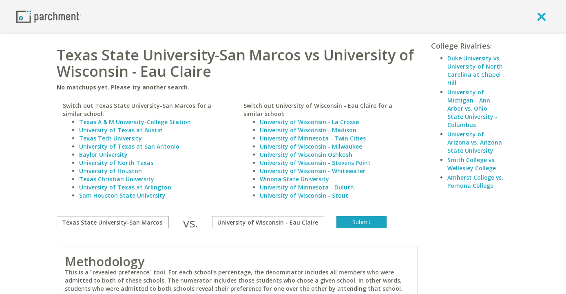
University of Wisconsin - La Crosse (309, 122)
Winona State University (294, 179)
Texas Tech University (110, 138)
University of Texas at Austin (121, 130)
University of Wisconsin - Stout (304, 195)
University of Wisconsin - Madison (308, 130)
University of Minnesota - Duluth (307, 187)
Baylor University (103, 154)
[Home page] (48, 16)
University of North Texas (116, 163)
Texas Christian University (116, 179)
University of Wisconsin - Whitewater (312, 171)
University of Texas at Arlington (125, 187)
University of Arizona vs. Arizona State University (474, 142)
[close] (541, 16)
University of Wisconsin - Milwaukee (311, 146)
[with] (268, 222)
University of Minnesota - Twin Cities (313, 138)
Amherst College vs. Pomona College (475, 181)
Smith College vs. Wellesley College (471, 164)
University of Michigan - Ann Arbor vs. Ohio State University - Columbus (472, 108)
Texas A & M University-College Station (135, 122)
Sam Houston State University (122, 195)
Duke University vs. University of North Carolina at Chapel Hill (475, 70)
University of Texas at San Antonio (129, 146)
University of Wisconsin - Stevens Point (315, 163)
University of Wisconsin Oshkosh (306, 154)
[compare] (113, 222)
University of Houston (110, 171)
